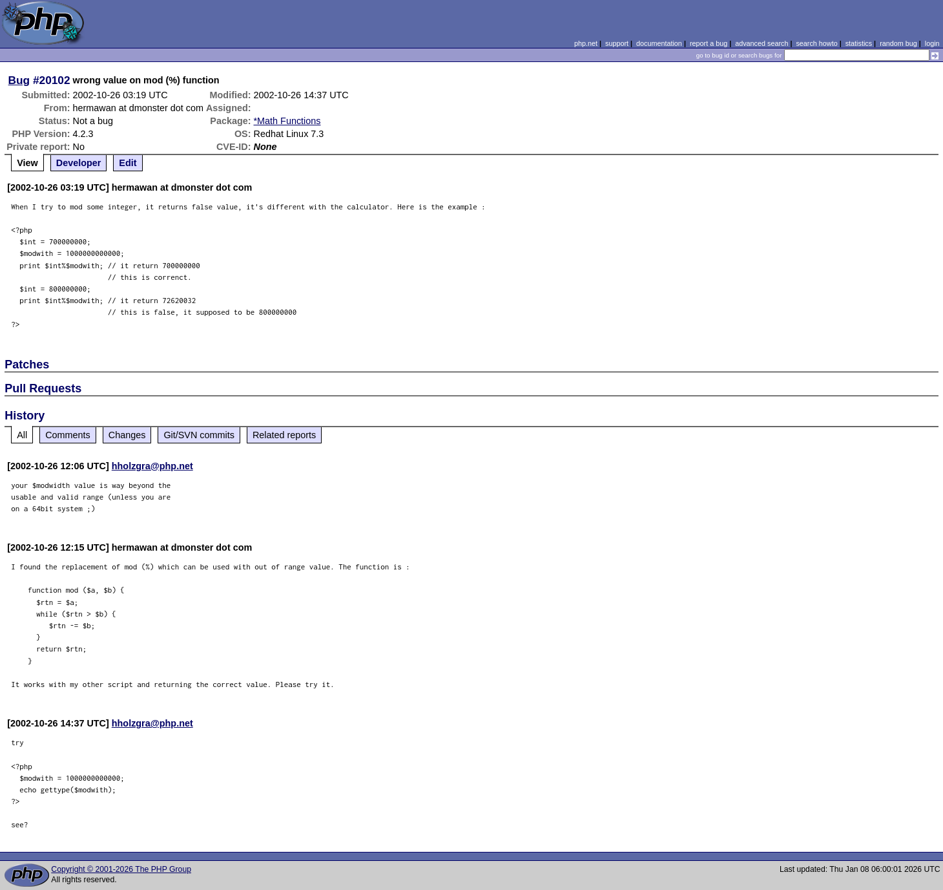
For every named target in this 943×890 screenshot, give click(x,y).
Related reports (284, 435)
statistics (858, 43)
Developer (78, 163)
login (932, 43)
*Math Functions (287, 121)
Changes (127, 435)
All (22, 435)
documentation (659, 43)
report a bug (708, 43)
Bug (19, 80)
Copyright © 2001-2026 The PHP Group (121, 869)
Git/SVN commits (198, 435)
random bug (898, 43)
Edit (127, 163)
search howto (816, 43)
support (616, 43)
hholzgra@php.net (152, 466)
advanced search (761, 43)
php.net (585, 43)
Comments (67, 435)
